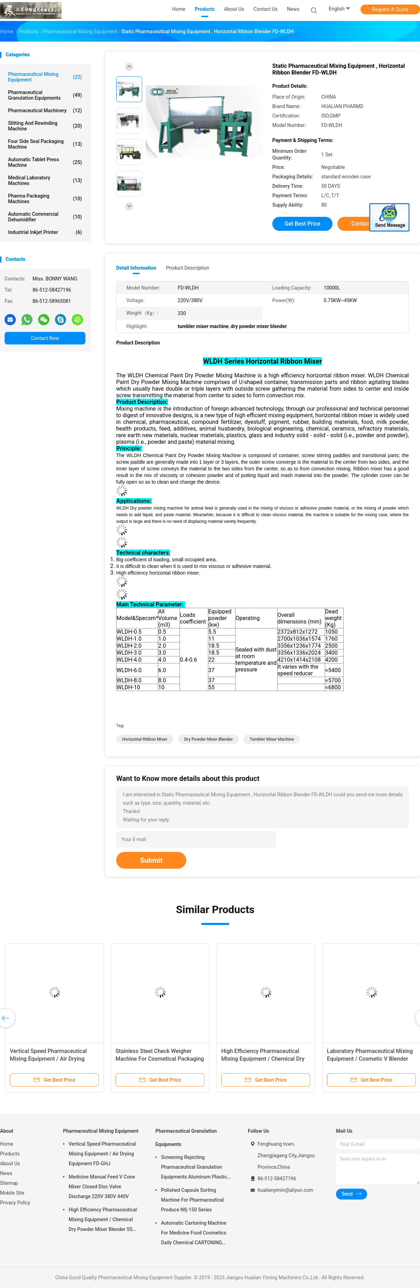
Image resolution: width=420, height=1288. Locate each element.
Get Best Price (302, 223)
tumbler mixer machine (272, 739)
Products (10, 1154)
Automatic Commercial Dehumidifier (45, 216)
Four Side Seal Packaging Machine (45, 144)
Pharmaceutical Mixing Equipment (45, 77)
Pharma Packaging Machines (45, 198)
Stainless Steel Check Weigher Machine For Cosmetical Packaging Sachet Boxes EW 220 (159, 1059)
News (6, 1173)
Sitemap (9, 1183)
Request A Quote (390, 9)
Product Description (187, 268)
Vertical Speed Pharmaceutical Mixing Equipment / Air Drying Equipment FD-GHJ (48, 1059)
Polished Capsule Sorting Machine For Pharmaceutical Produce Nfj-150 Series (192, 1199)
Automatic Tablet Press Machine (45, 162)
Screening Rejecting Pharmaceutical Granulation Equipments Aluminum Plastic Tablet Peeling (194, 1168)
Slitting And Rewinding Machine (45, 125)
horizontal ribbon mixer (144, 739)
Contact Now (45, 338)
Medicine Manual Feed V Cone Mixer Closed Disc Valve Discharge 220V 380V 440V (102, 1186)
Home (6, 1144)
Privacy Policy (15, 1202)
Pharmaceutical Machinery (45, 110)
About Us (10, 1163)
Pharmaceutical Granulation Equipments (45, 95)
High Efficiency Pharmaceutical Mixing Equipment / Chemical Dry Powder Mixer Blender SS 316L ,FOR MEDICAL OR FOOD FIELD (103, 1220)
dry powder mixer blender (208, 739)
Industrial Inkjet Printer (45, 232)
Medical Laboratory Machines (45, 180)
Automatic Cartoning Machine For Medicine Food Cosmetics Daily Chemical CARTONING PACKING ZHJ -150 (193, 1233)
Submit (151, 860)
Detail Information (136, 268)
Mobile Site (12, 1193)
